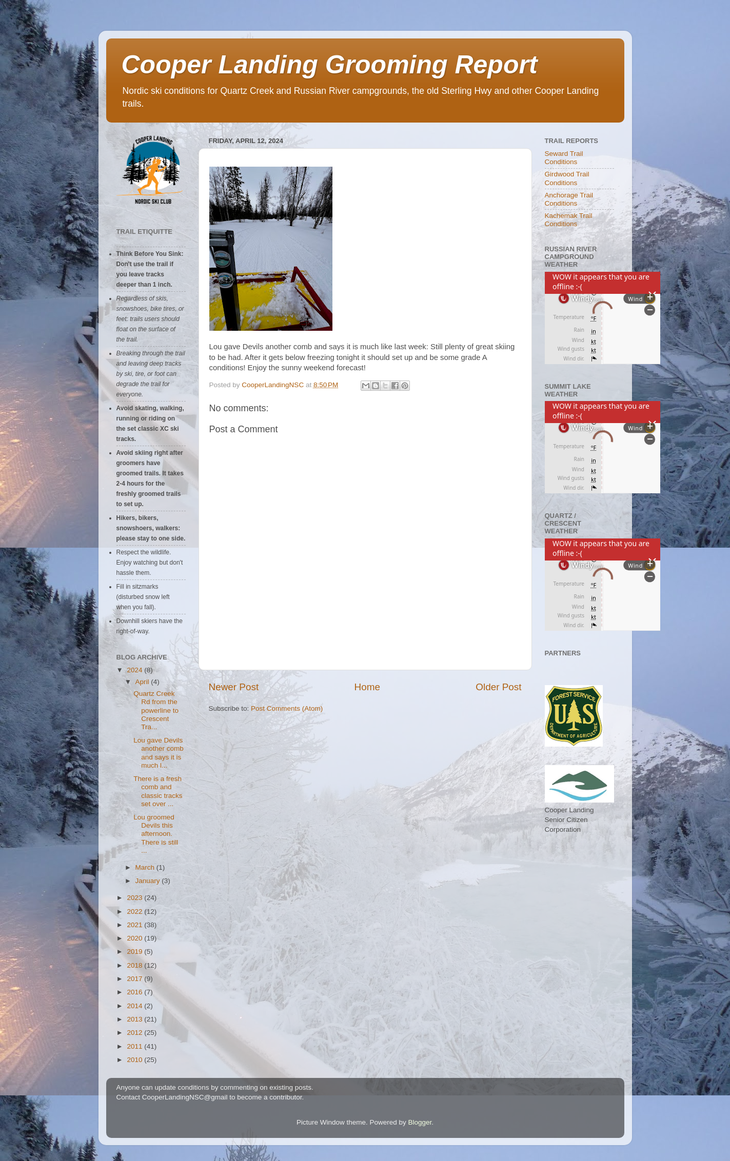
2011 (135, 1046)
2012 (135, 1032)
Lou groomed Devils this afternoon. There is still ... (155, 833)
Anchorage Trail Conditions (569, 199)
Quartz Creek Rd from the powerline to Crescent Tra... (156, 710)
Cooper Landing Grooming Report (330, 64)
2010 (135, 1060)
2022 (135, 911)
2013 (135, 1019)
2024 (135, 670)
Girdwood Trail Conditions (567, 178)
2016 (135, 992)
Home (367, 687)
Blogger (420, 1122)
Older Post (498, 687)
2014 (135, 1006)
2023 (135, 898)
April (143, 682)
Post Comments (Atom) (287, 708)
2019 (135, 951)
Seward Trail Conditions (564, 158)
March (145, 867)
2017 (135, 979)
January (148, 881)
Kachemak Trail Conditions (569, 220)
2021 (135, 925)
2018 (135, 965)
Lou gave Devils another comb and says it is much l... (158, 752)
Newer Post (234, 687)
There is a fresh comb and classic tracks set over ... (157, 791)
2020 (135, 938)
